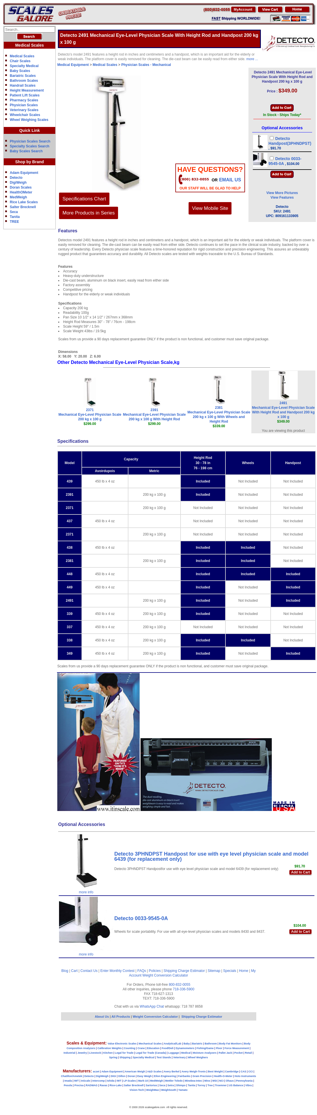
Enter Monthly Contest (117, 971)
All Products (121, 1016)
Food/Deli (167, 1048)
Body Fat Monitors (230, 1043)
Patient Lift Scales (24, 95)
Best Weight (215, 1071)
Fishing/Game (205, 1048)
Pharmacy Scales (24, 100)
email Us (230, 179)
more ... (252, 59)
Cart (74, 971)
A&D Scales (154, 1071)
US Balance (236, 1085)
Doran (131, 1076)
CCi (250, 1071)
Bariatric (197, 1043)
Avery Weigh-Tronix (193, 1071)
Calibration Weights (109, 1048)
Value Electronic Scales (122, 1043)
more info (86, 892)
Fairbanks (184, 1076)
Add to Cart (300, 872)
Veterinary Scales (24, 110)
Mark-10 (143, 1080)
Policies (155, 971)
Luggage (173, 1052)
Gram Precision (202, 1076)
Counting (129, 1048)
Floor (219, 1048)
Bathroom (211, 1043)
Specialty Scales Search (29, 146)
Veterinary (179, 1057)
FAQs (141, 971)
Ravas (103, 1085)
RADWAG (92, 1085)
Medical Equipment (73, 65)
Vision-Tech (137, 1090)
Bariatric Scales (23, 76)
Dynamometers (185, 1048)
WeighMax (152, 1090)
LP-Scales (130, 1080)
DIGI (113, 1076)
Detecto (16, 178)
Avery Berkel (172, 1071)
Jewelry (82, 1052)
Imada (68, 1080)
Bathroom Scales (24, 81)
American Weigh (135, 1071)
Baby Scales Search (26, 151)
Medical (186, 1052)
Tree (210, 1085)
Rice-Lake (115, 1085)
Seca (14, 212)
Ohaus (230, 1080)
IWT (76, 1080)
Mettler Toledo (174, 1080)
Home (243, 971)
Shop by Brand (29, 161)
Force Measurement (237, 1048)
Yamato (182, 1090)
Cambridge (231, 1071)
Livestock (95, 1052)
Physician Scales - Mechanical (146, 65)
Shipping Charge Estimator (184, 971)
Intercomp (98, 1080)
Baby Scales (20, 71)
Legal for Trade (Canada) (151, 1052)
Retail (248, 1052)
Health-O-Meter (223, 1076)
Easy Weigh (144, 1076)
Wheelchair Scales (25, 115)
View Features (282, 197)
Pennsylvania (244, 1080)
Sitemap (214, 971)
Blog (64, 971)
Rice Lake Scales (24, 202)
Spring (113, 1057)
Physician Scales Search (30, 141)
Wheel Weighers (198, 1057)
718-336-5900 (183, 989)
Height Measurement (27, 90)
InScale (85, 1080)
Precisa (78, 1085)
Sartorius (151, 1085)
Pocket (238, 1052)
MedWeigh (18, 197)
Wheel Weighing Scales (29, 120)
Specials (229, 971)
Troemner (221, 1085)
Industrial (69, 1052)
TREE (14, 222)
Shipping (125, 1057)
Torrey (201, 1085)
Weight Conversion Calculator (165, 975)
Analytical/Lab (172, 1043)
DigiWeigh (18, 183)
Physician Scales (24, 105)
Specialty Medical (24, 66)
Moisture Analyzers (205, 1052)
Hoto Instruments (245, 1076)
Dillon (122, 1076)
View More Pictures (282, 193)
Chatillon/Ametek (71, 1076)
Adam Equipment (24, 173)
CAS (243, 1071)
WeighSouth (168, 1090)
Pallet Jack (225, 1052)
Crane (141, 1048)
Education (153, 1048)
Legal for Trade (124, 1052)
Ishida (110, 1080)
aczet (96, 1071)
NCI (221, 1080)
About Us (102, 1016)
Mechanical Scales (150, 1043)
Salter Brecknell (23, 207)
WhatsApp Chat (152, 1006)
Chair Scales (20, 61)
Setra (171, 1085)
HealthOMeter (21, 192)
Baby (186, 1043)
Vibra (248, 1085)
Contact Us (88, 971)
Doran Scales (21, 187)
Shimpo (181, 1085)
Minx (207, 1080)
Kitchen (108, 1052)
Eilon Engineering (165, 1076)
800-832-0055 (179, 985)
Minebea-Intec (193, 1080)
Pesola (68, 1085)
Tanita (15, 217)
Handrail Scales (22, 85)
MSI (214, 1080)
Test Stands (164, 1057)
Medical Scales (22, 56)
